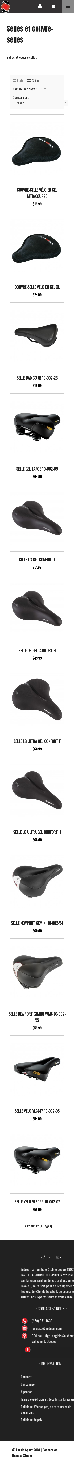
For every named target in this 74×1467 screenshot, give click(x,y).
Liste (20, 80)
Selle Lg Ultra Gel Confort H (37, 832)
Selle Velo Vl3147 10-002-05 (37, 1111)
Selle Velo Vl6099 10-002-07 (37, 1202)
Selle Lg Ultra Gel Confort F (37, 741)
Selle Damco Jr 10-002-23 (37, 378)
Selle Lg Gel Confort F (37, 560)
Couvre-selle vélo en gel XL (37, 287)
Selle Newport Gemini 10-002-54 (37, 923)
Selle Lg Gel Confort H (37, 650)
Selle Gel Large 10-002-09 (37, 469)
